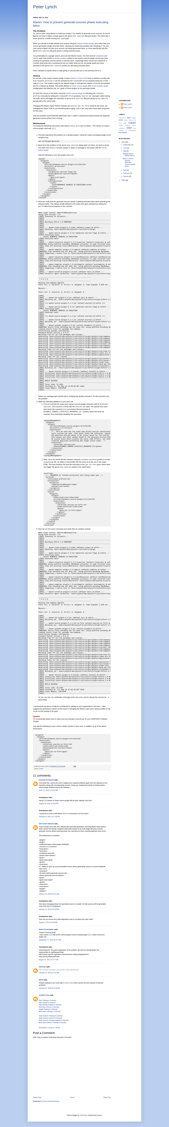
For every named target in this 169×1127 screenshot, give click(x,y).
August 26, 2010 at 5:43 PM (48, 803)
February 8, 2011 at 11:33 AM (49, 817)
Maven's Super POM (79, 78)
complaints (99, 56)
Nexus (134, 125)
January (126, 176)
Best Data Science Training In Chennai (52, 1022)
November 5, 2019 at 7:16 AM (49, 1028)
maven (41, 768)
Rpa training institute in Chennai (50, 1005)
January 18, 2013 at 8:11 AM (49, 894)
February (126, 173)
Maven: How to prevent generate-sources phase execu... (129, 162)
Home (72, 1097)
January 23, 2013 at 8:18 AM (49, 909)
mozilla (121, 125)
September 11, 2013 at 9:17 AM (50, 940)
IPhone (130, 120)
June (125, 148)
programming (132, 130)
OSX (129, 127)
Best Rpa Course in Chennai (49, 1007)
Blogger (99, 1115)
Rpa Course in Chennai (47, 1003)
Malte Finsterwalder (46, 929)
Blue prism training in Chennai (49, 1011)
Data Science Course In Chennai (50, 1018)
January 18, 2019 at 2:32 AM (49, 973)
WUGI (41, 980)
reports (35, 58)
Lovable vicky (44, 995)
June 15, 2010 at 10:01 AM (48, 790)
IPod (134, 120)
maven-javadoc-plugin (99, 86)
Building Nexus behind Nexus (128, 155)
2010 (123, 142)
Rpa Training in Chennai (47, 1000)
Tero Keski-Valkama (46, 824)
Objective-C (122, 128)
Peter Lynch (45, 6)
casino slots (68, 983)
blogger (134, 118)
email (121, 120)
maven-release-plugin (85, 43)
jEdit (125, 123)
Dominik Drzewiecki (46, 780)
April (125, 170)
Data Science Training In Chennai (51, 1016)
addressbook (122, 118)
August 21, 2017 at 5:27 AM (48, 960)
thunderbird (123, 133)
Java (120, 123)
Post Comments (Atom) (51, 1101)
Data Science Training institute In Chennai (53, 1020)
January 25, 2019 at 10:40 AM (49, 988)
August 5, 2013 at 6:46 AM (48, 922)
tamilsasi (42, 967)
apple (129, 118)
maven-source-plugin (79, 86)
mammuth (83, 1115)
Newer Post (37, 1097)
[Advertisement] (127, 56)
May (125, 151)
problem (63, 58)
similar (57, 58)
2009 (123, 180)
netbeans (127, 125)
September (127, 145)
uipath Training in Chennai (48, 1009)
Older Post (107, 1097)
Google (126, 120)
